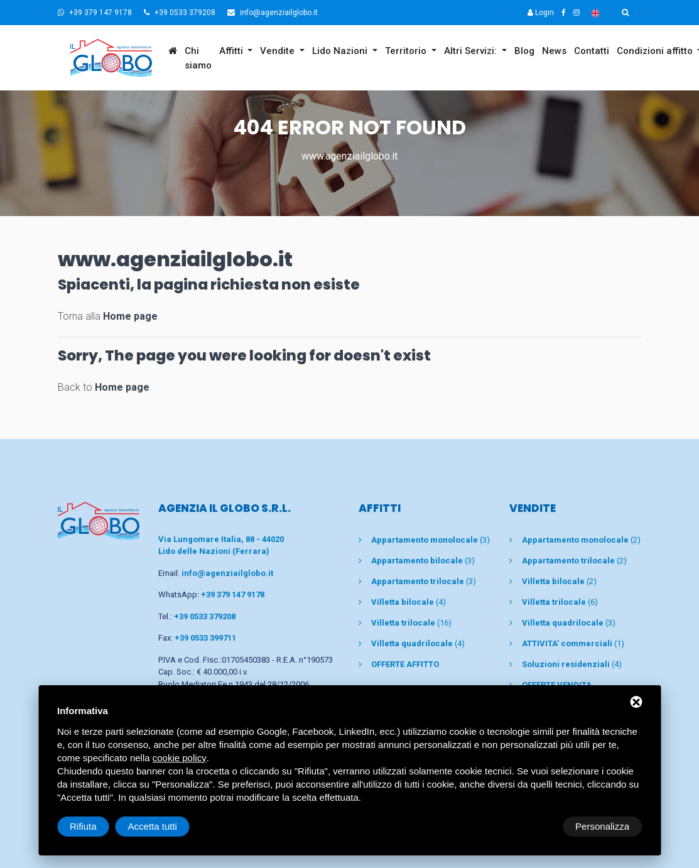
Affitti (232, 51)
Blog (524, 51)
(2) (581, 540)
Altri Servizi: (471, 51)
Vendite (278, 51)
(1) (573, 643)
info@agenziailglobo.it (272, 12)
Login (541, 12)
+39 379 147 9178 (95, 12)
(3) (430, 540)
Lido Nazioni (341, 51)
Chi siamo (198, 58)
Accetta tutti (604, 826)
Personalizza (97, 826)
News (554, 51)
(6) (560, 602)
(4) (408, 602)
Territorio (407, 51)
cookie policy (180, 757)
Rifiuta (535, 826)
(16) (411, 622)
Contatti (591, 51)
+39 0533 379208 (179, 12)
